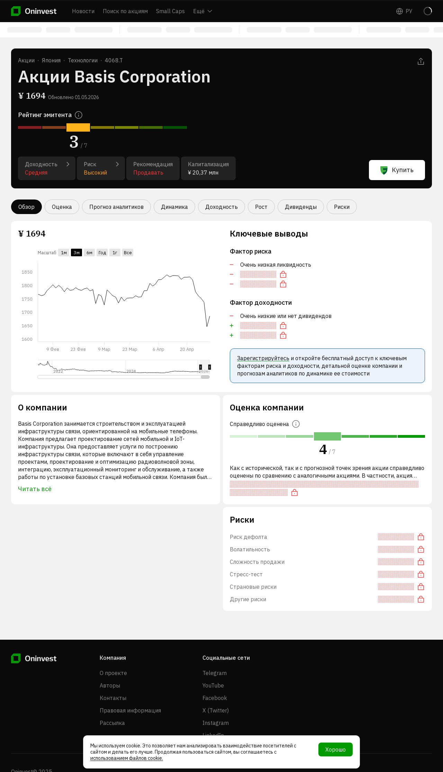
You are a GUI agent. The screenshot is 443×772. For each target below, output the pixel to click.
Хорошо (335, 749)
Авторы (110, 685)
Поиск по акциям (125, 11)
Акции (26, 60)
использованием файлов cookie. (126, 758)
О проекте (113, 672)
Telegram (214, 672)
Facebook (214, 697)
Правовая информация (130, 710)
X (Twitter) (215, 710)
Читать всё (35, 489)
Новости (83, 11)
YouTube (213, 685)
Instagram (215, 722)
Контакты (113, 697)
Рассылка (112, 722)
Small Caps (170, 11)
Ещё (202, 11)
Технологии (83, 60)
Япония (51, 60)
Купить (397, 170)
